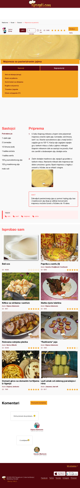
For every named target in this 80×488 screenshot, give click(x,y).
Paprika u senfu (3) (59, 252)
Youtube (58, 478)
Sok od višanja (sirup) (13, 74)
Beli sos (20, 252)
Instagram (66, 478)
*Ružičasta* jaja (59, 330)
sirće (37, 216)
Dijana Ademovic (37, 429)
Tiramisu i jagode (11, 89)
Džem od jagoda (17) (12, 93)
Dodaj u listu (72, 29)
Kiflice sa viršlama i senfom (20, 291)
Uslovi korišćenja (29, 477)
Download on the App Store (59, 474)
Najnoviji (21, 68)
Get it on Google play (72, 474)
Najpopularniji (59, 68)
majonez (27, 216)
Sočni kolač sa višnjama (14, 82)
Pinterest (74, 478)
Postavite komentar (38, 403)
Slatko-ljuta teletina (59, 291)
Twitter (51, 478)
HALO (15, 481)
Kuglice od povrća (12, 86)
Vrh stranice (71, 466)
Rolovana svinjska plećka (20, 330)
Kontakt (16, 479)
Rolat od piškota (11, 78)
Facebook (44, 478)
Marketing (10, 479)
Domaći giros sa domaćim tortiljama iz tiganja (20, 370)
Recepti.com (40, 4)
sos (9, 216)
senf (17, 216)
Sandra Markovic (40, 454)
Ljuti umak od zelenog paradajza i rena (59, 370)
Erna (10, 31)
